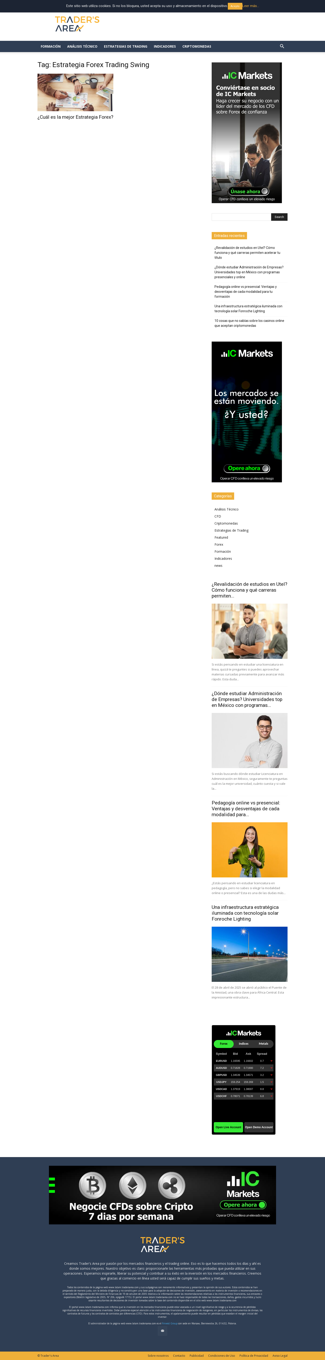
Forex (218, 544)
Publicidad (197, 1356)
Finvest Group (169, 1323)
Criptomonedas (196, 46)
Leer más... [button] (250, 6)
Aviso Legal (280, 1356)
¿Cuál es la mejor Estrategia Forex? (75, 117)
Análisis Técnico (82, 46)
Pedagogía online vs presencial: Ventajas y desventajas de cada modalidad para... (246, 808)
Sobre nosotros (158, 1356)
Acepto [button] (235, 6)
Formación (51, 46)
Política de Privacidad (254, 1356)
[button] (282, 47)
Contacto (179, 1356)
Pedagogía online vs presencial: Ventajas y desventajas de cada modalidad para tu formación (245, 291)
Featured (221, 537)
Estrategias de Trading (125, 46)
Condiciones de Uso (221, 1356)
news (218, 565)
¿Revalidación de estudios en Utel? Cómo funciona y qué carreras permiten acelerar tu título (247, 252)
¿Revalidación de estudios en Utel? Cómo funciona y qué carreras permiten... (249, 590)
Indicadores (165, 46)
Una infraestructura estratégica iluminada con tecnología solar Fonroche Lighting (248, 308)
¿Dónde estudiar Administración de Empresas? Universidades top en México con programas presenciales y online (249, 272)
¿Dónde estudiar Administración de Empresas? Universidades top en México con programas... (247, 699)
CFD (217, 516)
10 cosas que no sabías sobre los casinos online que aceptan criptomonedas (249, 323)
